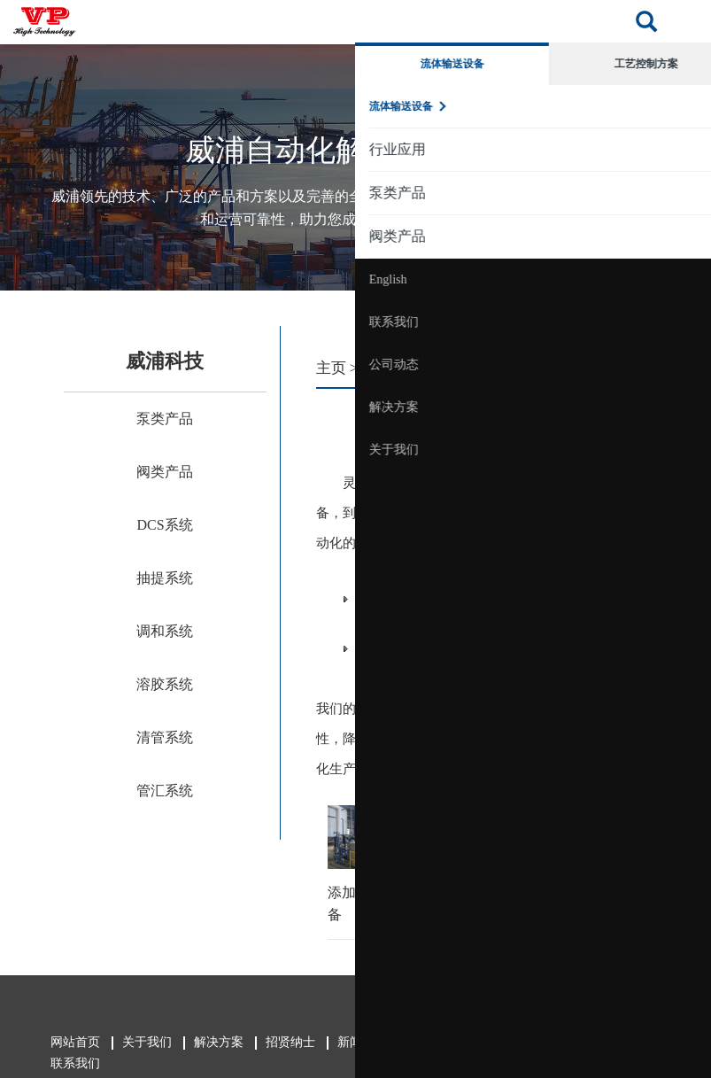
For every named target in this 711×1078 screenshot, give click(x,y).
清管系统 (164, 737)
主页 (331, 368)
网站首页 (74, 1042)
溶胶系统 (164, 684)
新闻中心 (361, 1042)
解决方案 (660, 407)
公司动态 (660, 364)
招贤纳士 (289, 1042)
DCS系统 (164, 524)
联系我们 (660, 322)
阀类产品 (164, 471)
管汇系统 (164, 790)
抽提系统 (164, 578)
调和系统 (164, 631)
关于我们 (660, 449)
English (655, 279)
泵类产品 (164, 418)
